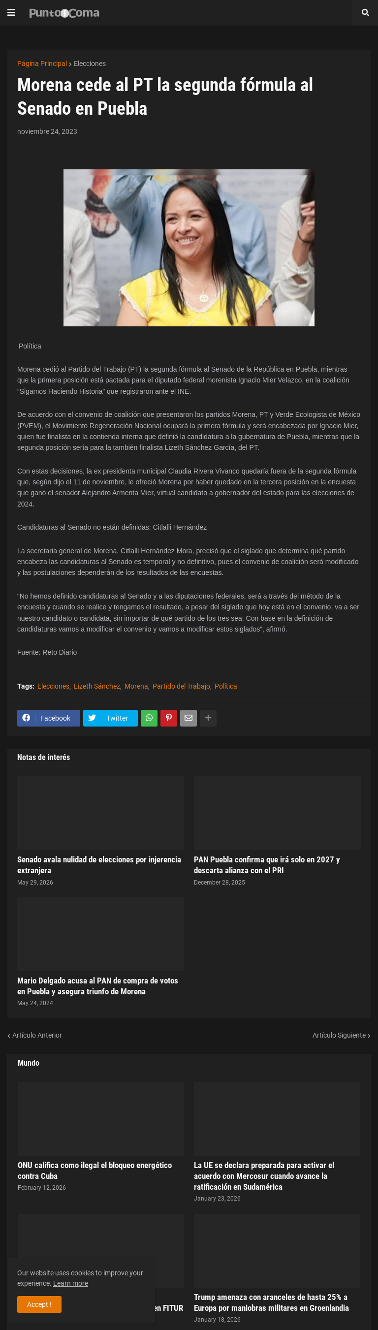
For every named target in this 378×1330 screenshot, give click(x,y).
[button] (11, 12)
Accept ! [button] (39, 1304)
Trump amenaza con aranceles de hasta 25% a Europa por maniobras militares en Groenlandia (271, 1302)
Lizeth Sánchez (97, 686)
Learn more (70, 1283)
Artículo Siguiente (339, 1035)
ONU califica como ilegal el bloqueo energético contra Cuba (95, 1170)
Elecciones (90, 63)
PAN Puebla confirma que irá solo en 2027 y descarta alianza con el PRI (267, 865)
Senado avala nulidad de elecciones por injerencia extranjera (99, 865)
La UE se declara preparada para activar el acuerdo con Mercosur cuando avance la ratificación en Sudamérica (264, 1176)
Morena (136, 686)
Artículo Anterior (37, 1035)
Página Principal (42, 63)
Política (226, 686)
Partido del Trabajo (181, 686)
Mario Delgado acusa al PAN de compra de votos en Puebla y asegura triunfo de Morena (97, 986)
